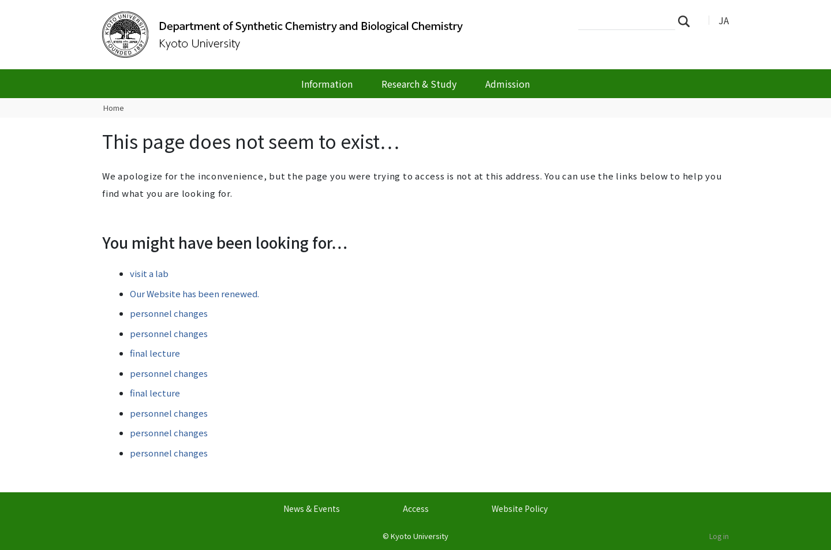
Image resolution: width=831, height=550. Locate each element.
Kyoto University (419, 535)
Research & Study (418, 84)
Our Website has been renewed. (194, 293)
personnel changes (169, 313)
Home (113, 107)
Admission (507, 84)
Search (687, 21)
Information (327, 84)
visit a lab (149, 273)
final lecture (155, 353)
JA (723, 20)
